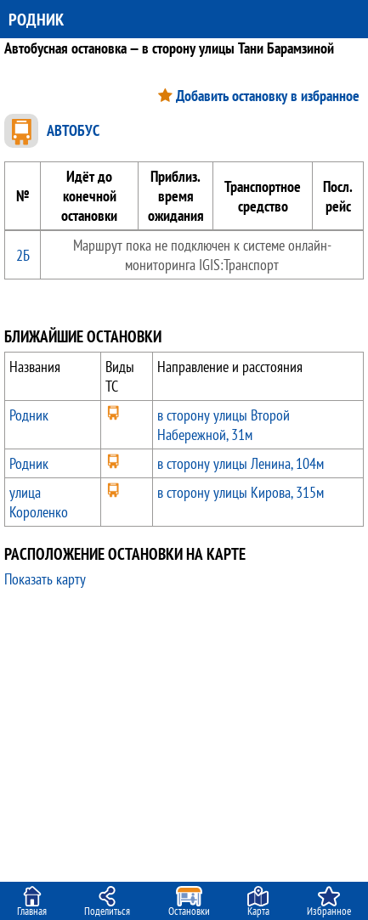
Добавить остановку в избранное (268, 95)
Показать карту (45, 579)
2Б (23, 255)
